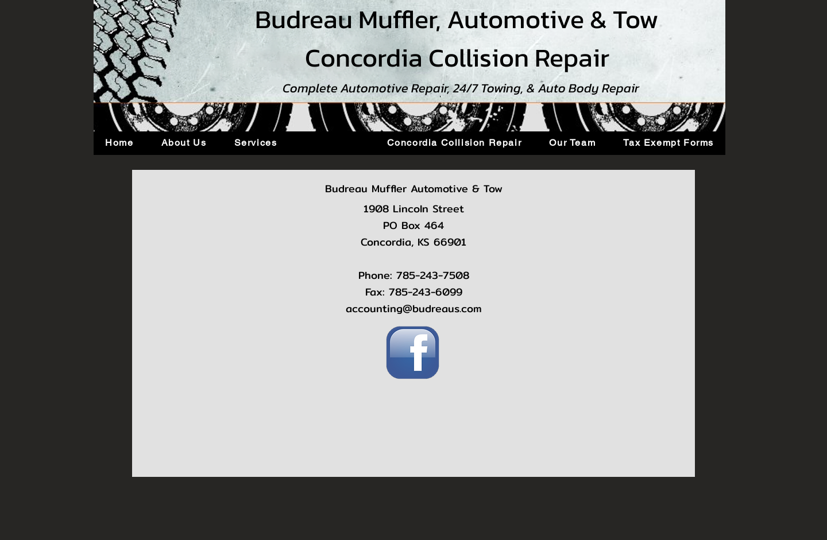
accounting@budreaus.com (414, 308)
